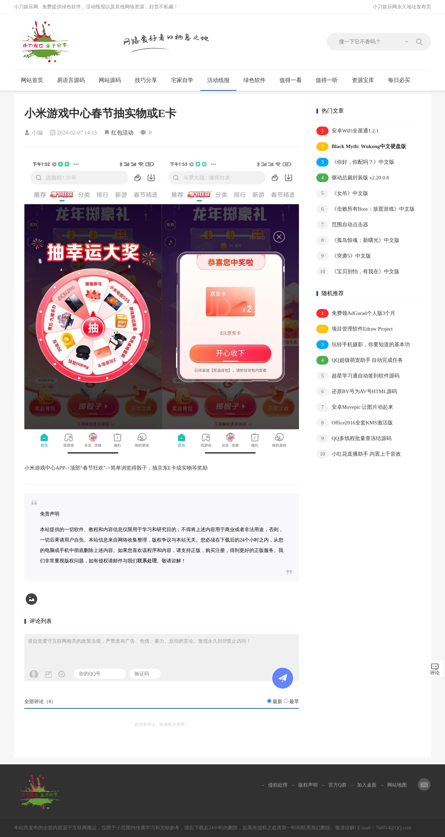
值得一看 (294, 80)
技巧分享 (149, 80)
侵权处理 (278, 785)
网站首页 (32, 80)
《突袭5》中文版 (343, 256)
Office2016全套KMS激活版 (354, 422)
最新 (277, 701)
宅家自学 (185, 80)
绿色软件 (257, 80)
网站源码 (113, 80)
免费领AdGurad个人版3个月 (355, 313)
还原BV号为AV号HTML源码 (356, 391)
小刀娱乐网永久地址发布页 (402, 6)
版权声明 (308, 785)
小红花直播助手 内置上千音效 (358, 454)
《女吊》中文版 (342, 193)
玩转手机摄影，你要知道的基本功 (363, 344)
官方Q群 (338, 785)
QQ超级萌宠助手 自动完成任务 (359, 360)
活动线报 (221, 80)
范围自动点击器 (342, 224)
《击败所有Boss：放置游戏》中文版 (365, 209)
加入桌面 (367, 785)
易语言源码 (74, 80)
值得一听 (330, 80)
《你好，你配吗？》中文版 (355, 162)
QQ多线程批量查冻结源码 (353, 438)
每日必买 (399, 80)
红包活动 (122, 133)
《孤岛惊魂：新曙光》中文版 (357, 240)
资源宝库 (366, 80)
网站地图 (397, 785)
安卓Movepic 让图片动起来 (354, 407)
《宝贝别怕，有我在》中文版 (357, 271)
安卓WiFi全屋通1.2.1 (347, 131)
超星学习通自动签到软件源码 (357, 376)
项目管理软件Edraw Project (354, 329)
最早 (294, 701)
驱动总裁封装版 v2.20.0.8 (352, 177)
